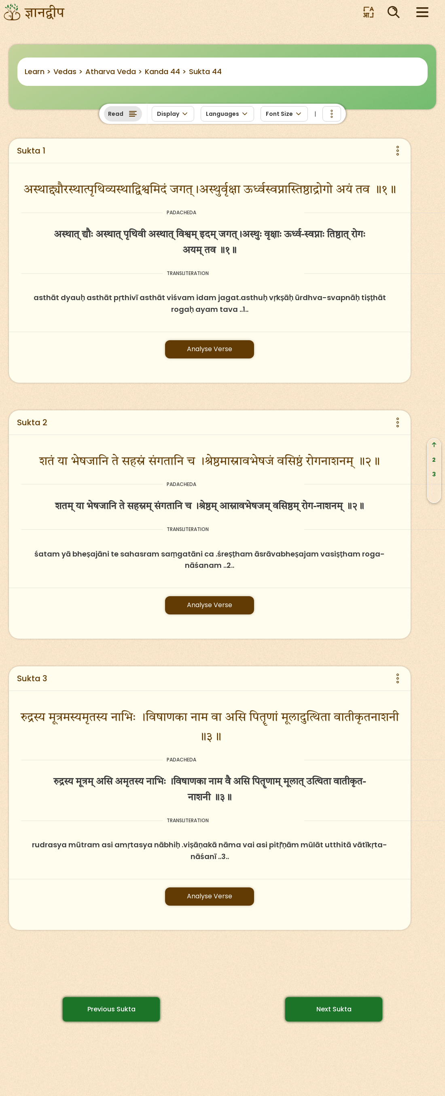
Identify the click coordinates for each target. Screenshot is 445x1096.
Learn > (38, 71)
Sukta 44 (205, 71)
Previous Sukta (111, 1009)
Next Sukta (334, 1009)
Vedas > (68, 71)
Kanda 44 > (165, 71)
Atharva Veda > (113, 71)
